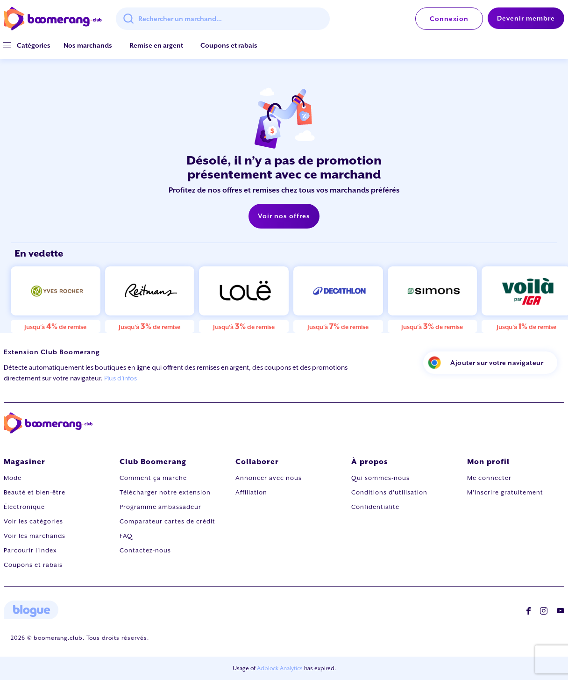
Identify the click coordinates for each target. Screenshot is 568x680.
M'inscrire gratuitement (505, 492)
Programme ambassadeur (160, 507)
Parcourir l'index (30, 550)
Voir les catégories (33, 521)
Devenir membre (526, 18)
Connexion (449, 18)
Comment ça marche (153, 478)
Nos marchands (88, 45)
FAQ (126, 536)
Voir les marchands (34, 536)
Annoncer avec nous (268, 478)
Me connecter (489, 478)
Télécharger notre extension (165, 492)
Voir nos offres (284, 216)
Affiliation (251, 492)
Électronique (24, 507)
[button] (33, 46)
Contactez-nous (145, 550)
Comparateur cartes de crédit (167, 521)
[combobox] (223, 18)
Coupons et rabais (228, 45)
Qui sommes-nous (380, 478)
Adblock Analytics (280, 668)
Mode (12, 478)
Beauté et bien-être (34, 492)
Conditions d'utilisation (389, 492)
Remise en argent (156, 45)
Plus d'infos (120, 378)
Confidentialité (375, 507)
